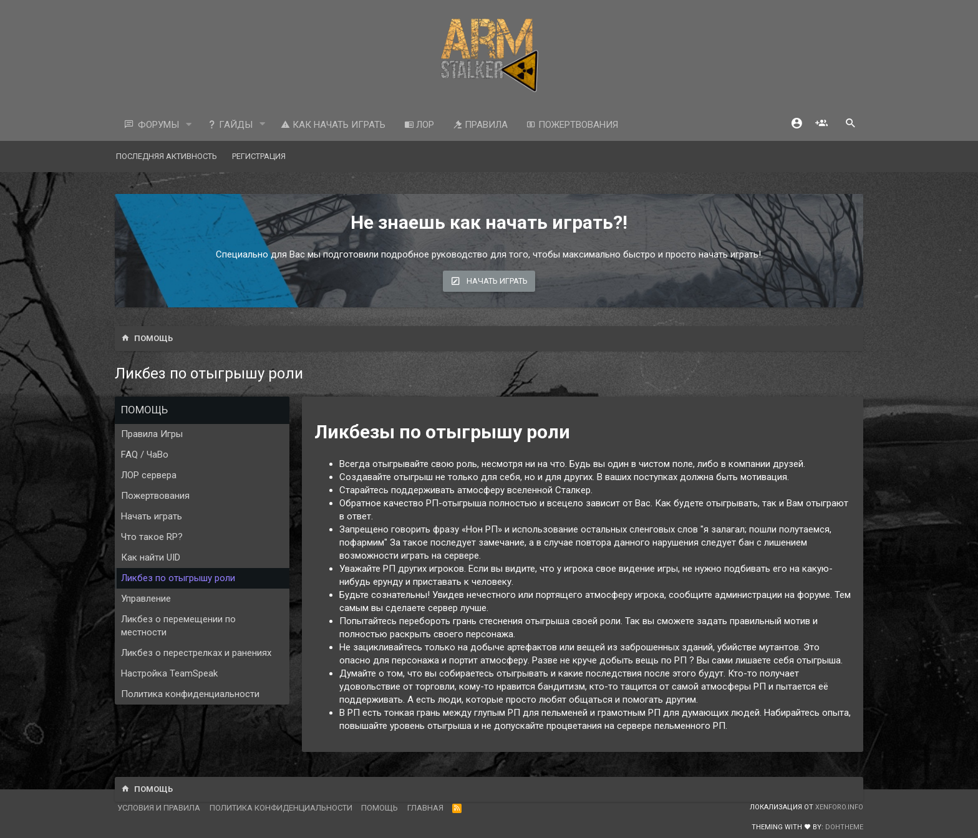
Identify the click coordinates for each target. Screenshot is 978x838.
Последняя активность (166, 156)
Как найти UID (150, 557)
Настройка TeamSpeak (169, 673)
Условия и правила (158, 807)
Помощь (379, 807)
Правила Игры (152, 434)
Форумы (158, 124)
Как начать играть (333, 124)
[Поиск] (850, 124)
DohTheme (844, 827)
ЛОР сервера (149, 475)
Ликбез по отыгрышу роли (178, 578)
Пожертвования (572, 124)
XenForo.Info (839, 807)
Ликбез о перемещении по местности (178, 626)
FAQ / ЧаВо (144, 454)
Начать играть (151, 516)
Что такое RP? (152, 536)
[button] (189, 125)
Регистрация (259, 156)
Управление (146, 598)
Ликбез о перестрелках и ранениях (196, 652)
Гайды (230, 124)
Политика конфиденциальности (190, 694)
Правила (480, 124)
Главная (425, 807)
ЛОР (419, 124)
